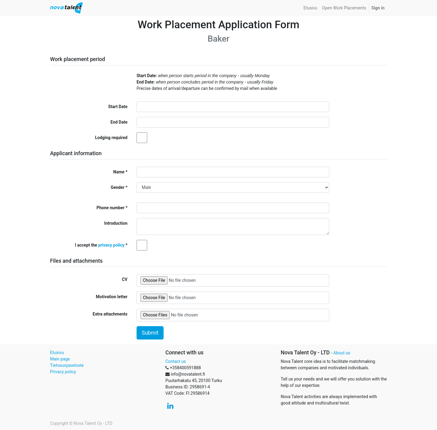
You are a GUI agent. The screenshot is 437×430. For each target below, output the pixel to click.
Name (118, 171)
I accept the (99, 245)
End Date (118, 122)
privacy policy (111, 245)
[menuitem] (310, 8)
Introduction (115, 223)
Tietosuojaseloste (67, 365)
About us (341, 352)
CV (124, 279)
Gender (118, 187)
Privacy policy (63, 371)
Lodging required (111, 137)
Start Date (117, 106)
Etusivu (57, 352)
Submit (150, 333)
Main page (60, 359)
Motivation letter (111, 296)
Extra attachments (110, 314)
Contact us (175, 361)
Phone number (110, 207)
